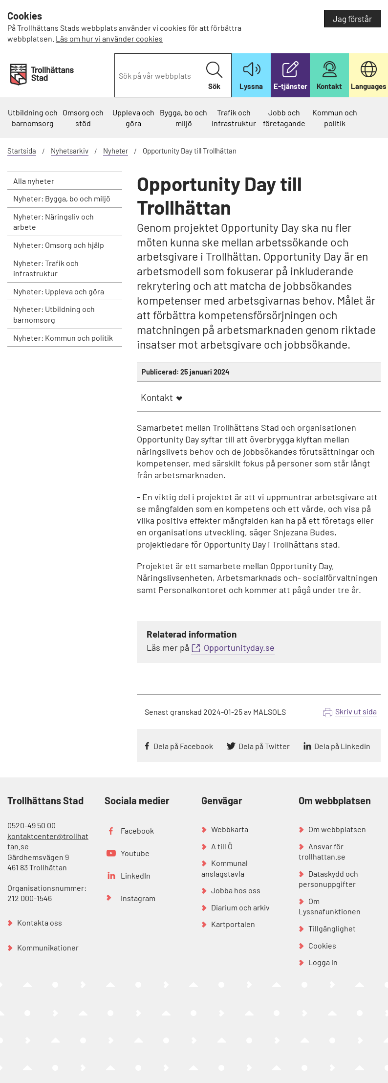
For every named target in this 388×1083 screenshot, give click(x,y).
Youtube (135, 853)
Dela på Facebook (183, 746)
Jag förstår (352, 18)
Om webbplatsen (337, 829)
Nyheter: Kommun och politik (63, 337)
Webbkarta (229, 829)
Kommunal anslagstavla (224, 868)
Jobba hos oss (235, 890)
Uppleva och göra (133, 118)
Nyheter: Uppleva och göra (58, 291)
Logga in (323, 962)
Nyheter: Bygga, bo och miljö (61, 198)
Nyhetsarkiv (69, 150)
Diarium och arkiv (240, 907)
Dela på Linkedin (342, 746)
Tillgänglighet (332, 928)
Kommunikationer (48, 947)
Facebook (137, 830)
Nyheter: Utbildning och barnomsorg (54, 314)
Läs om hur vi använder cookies (109, 38)
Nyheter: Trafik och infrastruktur (46, 268)
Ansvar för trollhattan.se (322, 851)
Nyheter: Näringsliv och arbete (53, 222)
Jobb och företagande (284, 118)
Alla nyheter (33, 180)
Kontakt (157, 397)
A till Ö (222, 846)
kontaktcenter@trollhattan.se (47, 841)
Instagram (138, 898)
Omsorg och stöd (83, 118)
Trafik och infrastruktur (234, 118)
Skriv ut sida (356, 711)
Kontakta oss (39, 922)
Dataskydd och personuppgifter (328, 879)
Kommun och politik (334, 118)
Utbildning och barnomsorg (33, 118)
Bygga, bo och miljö (183, 118)
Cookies (322, 945)
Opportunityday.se (239, 647)
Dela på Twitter (264, 746)
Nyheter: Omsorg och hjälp (58, 244)
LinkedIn (136, 875)
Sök (214, 76)
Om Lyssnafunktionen (330, 906)
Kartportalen (233, 923)
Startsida (21, 150)
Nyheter (115, 150)
